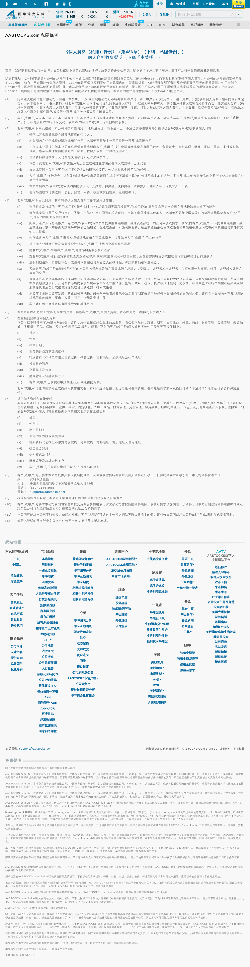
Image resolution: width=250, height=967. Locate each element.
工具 (188, 632)
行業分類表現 (48, 599)
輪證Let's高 (221, 627)
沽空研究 (48, 651)
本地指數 (48, 559)
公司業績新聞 (48, 662)
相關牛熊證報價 (82, 593)
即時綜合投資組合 (83, 695)
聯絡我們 (17, 625)
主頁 (17, 559)
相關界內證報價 (82, 599)
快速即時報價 (83, 559)
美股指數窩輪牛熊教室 (221, 632)
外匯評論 (121, 620)
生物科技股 (47, 634)
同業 (83, 660)
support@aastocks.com (47, 491)
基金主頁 (188, 608)
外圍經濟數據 (157, 702)
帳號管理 (17, 608)
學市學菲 (221, 592)
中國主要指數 (48, 570)
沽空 (83, 637)
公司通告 (48, 645)
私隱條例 (17, 669)
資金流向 (83, 655)
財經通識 (221, 642)
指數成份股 (47, 605)
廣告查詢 (17, 657)
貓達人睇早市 (221, 572)
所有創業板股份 (47, 622)
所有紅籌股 (47, 616)
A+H (47, 697)
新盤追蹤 (221, 656)
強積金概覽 (187, 652)
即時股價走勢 (83, 632)
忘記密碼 (17, 613)
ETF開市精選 (221, 597)
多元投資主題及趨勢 (221, 602)
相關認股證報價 (82, 588)
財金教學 (17, 581)
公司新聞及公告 (82, 672)
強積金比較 (187, 664)
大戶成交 (83, 649)
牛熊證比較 (157, 618)
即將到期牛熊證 (157, 635)
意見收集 (17, 619)
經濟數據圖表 (48, 725)
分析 (157, 679)
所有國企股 (47, 611)
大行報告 (48, 668)
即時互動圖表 (83, 576)
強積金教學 (187, 670)
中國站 (16, 564)
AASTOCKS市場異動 (83, 678)
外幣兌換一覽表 (187, 588)
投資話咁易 (220, 607)
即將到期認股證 (157, 591)
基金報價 (188, 614)
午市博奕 (221, 587)
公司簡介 (17, 646)
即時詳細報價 (83, 564)
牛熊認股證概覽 (157, 559)
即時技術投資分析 (83, 689)
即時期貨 (48, 576)
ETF (47, 640)
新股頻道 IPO (47, 685)
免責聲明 (17, 663)
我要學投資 (220, 637)
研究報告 (121, 626)
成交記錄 (83, 643)
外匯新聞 (188, 570)
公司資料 (83, 684)
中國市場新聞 (121, 576)
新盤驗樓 (221, 652)
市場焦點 (221, 622)
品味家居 (221, 647)
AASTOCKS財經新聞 (121, 559)
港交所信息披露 (121, 570)
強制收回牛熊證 (157, 641)
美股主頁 (157, 662)
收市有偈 (221, 582)
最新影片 (221, 567)
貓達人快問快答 (220, 577)
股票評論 (121, 603)
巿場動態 (188, 582)
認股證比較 (157, 585)
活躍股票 (48, 582)
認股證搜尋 (157, 580)
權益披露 (83, 666)
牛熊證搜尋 (157, 612)
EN (34, 4)
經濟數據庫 (47, 719)
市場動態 (157, 673)
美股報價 (157, 668)
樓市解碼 (221, 661)
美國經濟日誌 (157, 696)
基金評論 (121, 614)
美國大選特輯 (221, 612)
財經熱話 (221, 617)
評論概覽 (121, 597)
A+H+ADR (48, 708)
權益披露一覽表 (47, 691)
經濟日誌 (48, 713)
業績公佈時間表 (47, 674)
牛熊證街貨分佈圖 (157, 624)
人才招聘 (17, 652)
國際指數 (48, 564)
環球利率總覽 (48, 731)
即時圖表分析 (83, 570)
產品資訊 (17, 575)
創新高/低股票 (47, 588)
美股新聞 (157, 690)
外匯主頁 (188, 559)
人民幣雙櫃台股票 (48, 593)
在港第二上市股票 (48, 628)
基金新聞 (188, 620)
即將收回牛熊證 (157, 629)
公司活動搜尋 (48, 680)
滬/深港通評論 (121, 608)
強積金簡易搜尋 (187, 658)
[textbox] (209, 14)
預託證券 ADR (47, 702)
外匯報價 (188, 564)
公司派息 (48, 656)
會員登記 (17, 602)
